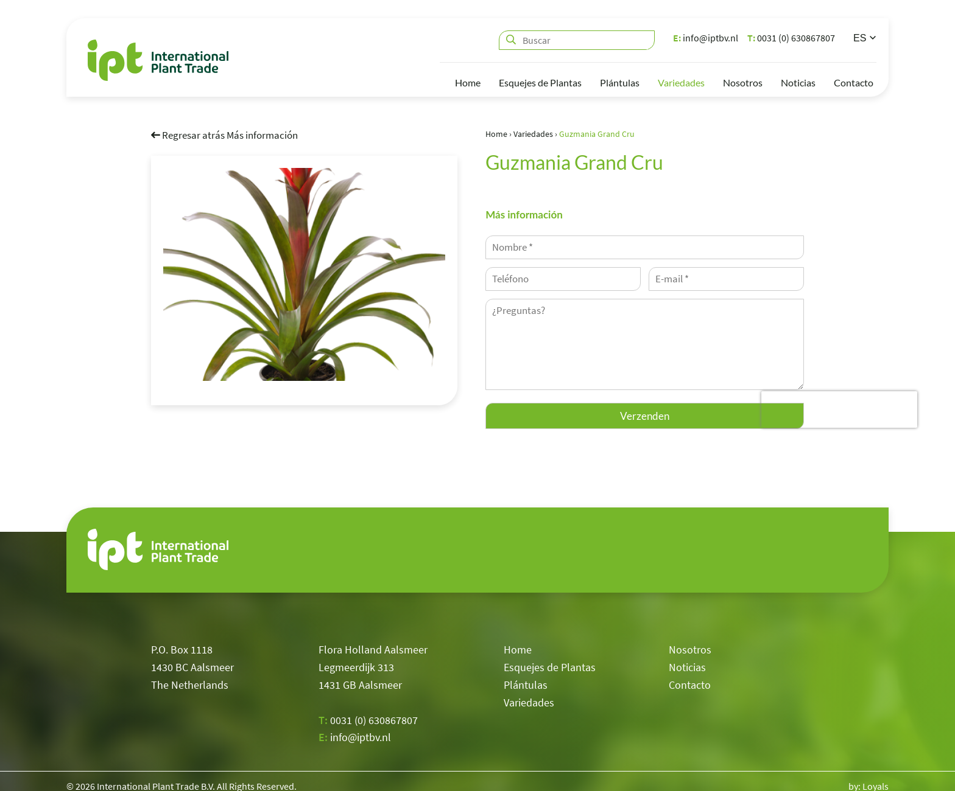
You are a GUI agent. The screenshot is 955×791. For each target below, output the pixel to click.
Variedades (681, 82)
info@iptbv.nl (705, 38)
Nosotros (743, 82)
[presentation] (839, 409)
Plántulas (620, 82)
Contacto (853, 82)
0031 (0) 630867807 (791, 38)
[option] (304, 273)
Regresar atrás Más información (224, 134)
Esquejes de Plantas (540, 82)
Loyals (875, 776)
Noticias (798, 82)
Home (468, 82)
